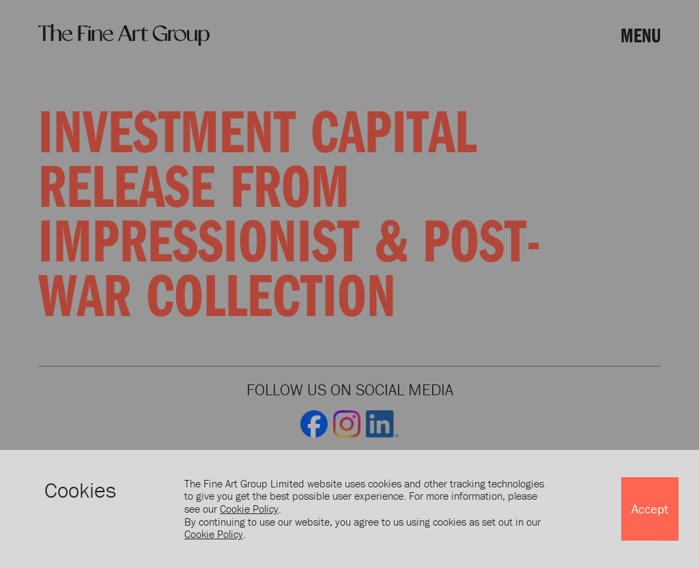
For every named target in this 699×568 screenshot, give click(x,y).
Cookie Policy (249, 508)
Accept (649, 508)
